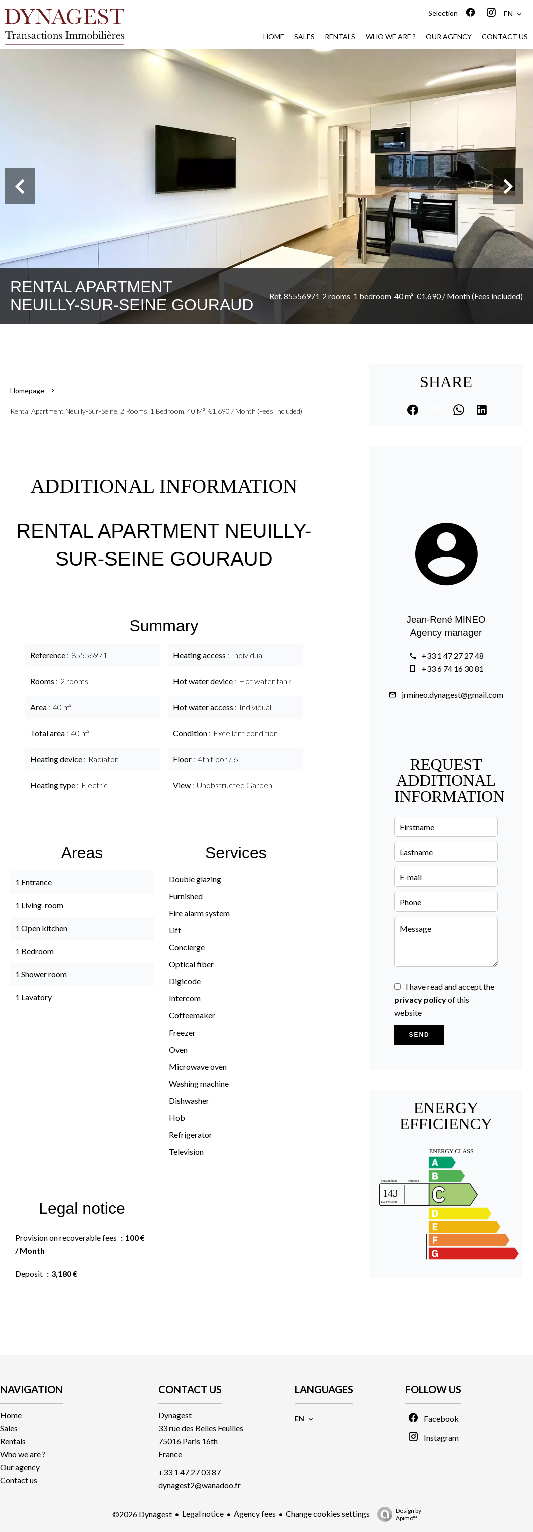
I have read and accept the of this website (444, 999)
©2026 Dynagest (142, 1514)
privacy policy (420, 999)
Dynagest (175, 1415)
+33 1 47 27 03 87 (189, 1472)
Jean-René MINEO (446, 619)
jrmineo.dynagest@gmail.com (452, 694)
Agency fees (255, 1513)
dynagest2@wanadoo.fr (199, 1485)
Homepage (27, 390)
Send (419, 1034)
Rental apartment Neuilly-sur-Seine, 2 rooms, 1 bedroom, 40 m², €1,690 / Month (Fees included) (156, 411)
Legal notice (203, 1513)
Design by (396, 1514)
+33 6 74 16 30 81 (453, 668)
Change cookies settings (328, 1513)
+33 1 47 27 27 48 (453, 655)
